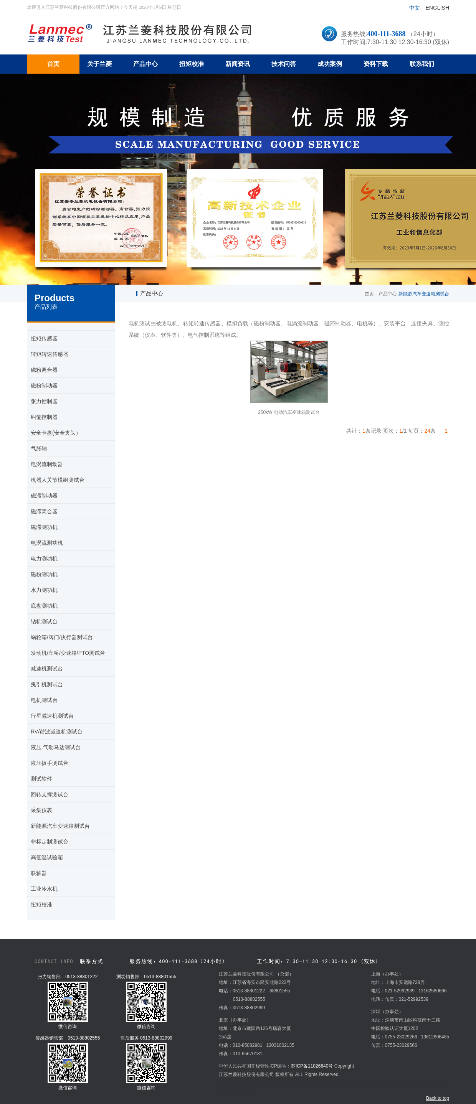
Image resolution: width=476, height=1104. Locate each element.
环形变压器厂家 (302, 1083)
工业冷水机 (44, 889)
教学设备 (228, 1091)
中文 (414, 8)
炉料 (323, 1083)
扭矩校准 (41, 904)
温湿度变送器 (372, 1083)
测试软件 (41, 779)
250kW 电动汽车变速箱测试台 (289, 412)
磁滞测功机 (44, 527)
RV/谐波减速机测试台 (57, 731)
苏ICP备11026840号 (312, 1066)
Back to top (437, 1098)
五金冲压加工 (343, 1083)
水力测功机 (44, 590)
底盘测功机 (44, 606)
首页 (369, 294)
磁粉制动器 (44, 385)
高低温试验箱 (47, 857)
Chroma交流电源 (404, 1083)
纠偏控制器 (44, 417)
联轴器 (39, 873)
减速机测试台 (47, 669)
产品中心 (387, 294)
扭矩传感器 (44, 338)
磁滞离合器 (44, 511)
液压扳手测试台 (49, 763)
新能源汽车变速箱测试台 (60, 826)
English (437, 8)
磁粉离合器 (44, 370)
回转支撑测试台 (49, 794)
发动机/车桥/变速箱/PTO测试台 (68, 653)
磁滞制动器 (44, 496)
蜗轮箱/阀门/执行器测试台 (62, 637)
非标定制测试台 (49, 842)
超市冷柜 (275, 1083)
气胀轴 (39, 448)
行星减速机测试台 (52, 716)
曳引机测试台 (47, 684)
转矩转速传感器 (49, 354)
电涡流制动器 (47, 464)
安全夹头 (247, 1091)
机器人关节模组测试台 (57, 480)
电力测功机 (44, 558)
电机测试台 (44, 700)
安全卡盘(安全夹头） (56, 433)
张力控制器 (44, 401)
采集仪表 (41, 810)
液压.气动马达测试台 (56, 747)
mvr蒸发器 (253, 1083)
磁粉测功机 (44, 574)
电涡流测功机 (47, 543)
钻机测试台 (44, 621)
